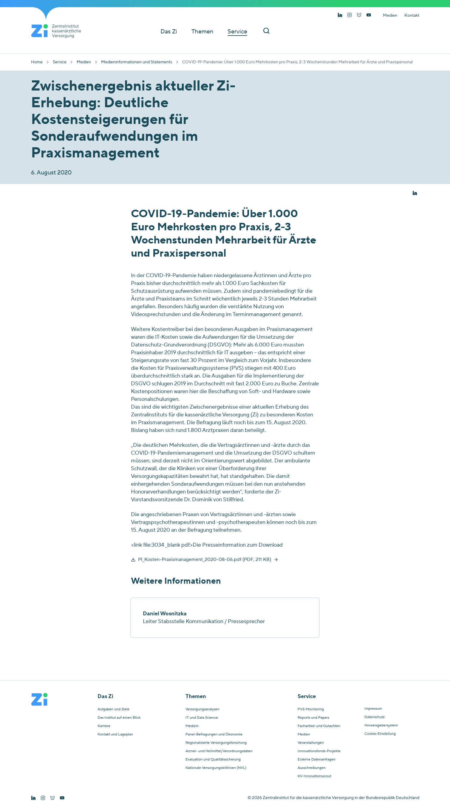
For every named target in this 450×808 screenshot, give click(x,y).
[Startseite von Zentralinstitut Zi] (58, 31)
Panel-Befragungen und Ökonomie (213, 734)
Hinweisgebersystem (381, 725)
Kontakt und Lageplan (115, 734)
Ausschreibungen (312, 768)
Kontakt (411, 15)
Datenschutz (374, 717)
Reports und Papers (313, 718)
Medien (390, 15)
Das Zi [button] (168, 32)
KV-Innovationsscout (314, 776)
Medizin (192, 726)
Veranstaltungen (311, 743)
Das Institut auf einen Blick (119, 718)
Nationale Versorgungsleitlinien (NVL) (215, 768)
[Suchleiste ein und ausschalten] (266, 31)
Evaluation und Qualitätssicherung (213, 759)
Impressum (373, 709)
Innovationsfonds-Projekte (319, 751)
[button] (415, 193)
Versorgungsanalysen (202, 709)
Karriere (104, 726)
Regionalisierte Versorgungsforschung (216, 743)
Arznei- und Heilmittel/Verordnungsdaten (219, 751)
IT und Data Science (201, 718)
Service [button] (237, 32)
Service (60, 62)
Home (37, 62)
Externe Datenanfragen (316, 759)
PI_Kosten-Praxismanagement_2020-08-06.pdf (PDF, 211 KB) (204, 559)
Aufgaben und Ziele (113, 709)
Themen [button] (202, 32)
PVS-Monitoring (311, 709)
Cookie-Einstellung (380, 734)
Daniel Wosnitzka (165, 613)
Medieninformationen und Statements (136, 62)
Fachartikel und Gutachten (319, 726)
